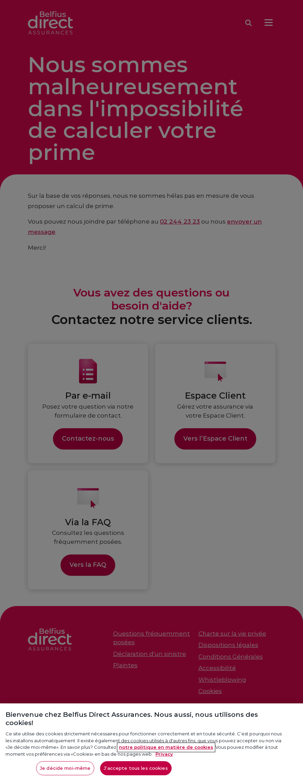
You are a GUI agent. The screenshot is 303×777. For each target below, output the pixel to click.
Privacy (164, 756)
